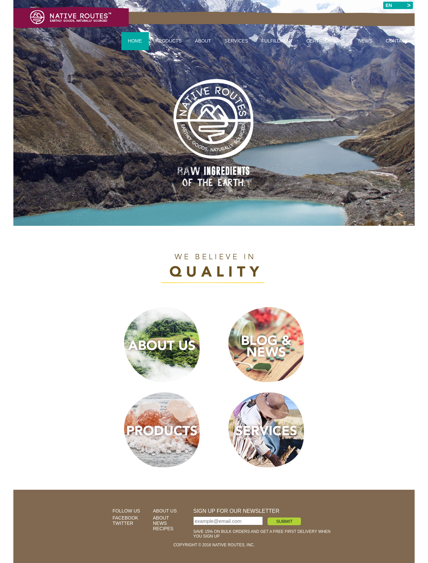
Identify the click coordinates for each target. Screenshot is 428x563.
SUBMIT (284, 521)
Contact (397, 40)
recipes (163, 528)
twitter (122, 523)
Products (168, 40)
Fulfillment (277, 40)
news (160, 523)
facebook (125, 518)
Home (135, 40)
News (365, 40)
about (161, 518)
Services (236, 40)
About (203, 40)
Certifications (325, 40)
